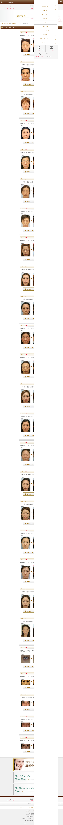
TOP (2, 23)
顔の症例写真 (14, 23)
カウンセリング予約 (10, 8)
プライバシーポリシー (30, 807)
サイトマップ (39, 807)
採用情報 (21, 807)
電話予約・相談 (52, 8)
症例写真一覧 (7, 23)
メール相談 (31, 8)
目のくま (23, 32)
